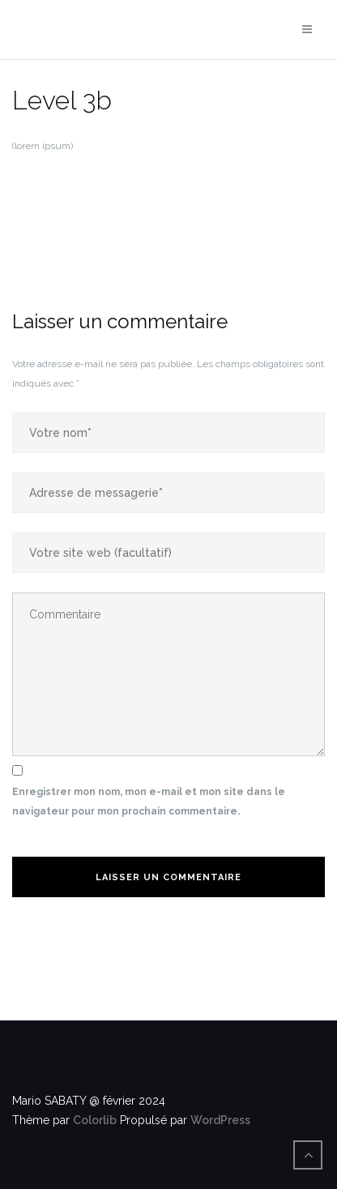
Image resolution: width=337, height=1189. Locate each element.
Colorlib (95, 1120)
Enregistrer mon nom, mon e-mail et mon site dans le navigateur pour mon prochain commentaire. (148, 801)
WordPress (220, 1120)
